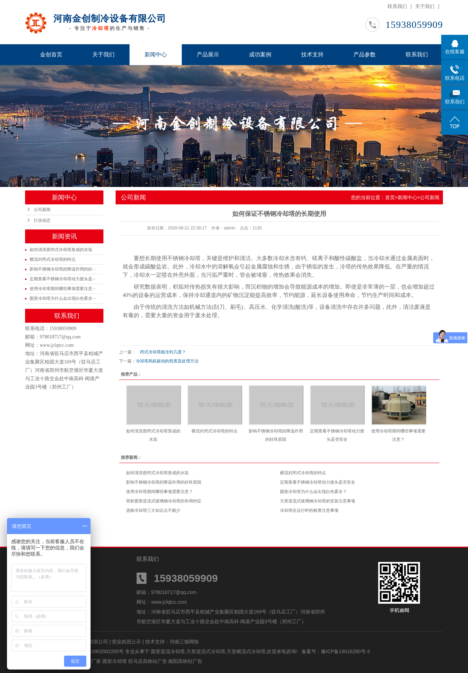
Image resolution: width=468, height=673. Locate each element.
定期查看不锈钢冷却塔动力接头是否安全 (317, 482)
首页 (390, 197)
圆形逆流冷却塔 (168, 651)
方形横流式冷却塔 (246, 651)
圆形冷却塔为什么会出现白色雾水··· (63, 298)
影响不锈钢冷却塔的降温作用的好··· (63, 269)
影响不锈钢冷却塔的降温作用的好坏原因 (163, 482)
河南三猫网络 (184, 641)
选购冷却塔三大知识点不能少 (153, 510)
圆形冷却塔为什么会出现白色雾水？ (313, 491)
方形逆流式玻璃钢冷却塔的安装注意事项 (317, 501)
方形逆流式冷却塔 (205, 651)
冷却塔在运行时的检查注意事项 (309, 510)
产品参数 (364, 54)
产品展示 (208, 54)
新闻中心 (156, 54)
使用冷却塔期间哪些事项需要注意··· (63, 288)
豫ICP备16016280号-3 (345, 651)
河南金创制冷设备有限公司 (109, 18)
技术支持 (312, 54)
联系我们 (397, 6)
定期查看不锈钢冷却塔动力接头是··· (63, 278)
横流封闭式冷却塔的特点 (53, 259)
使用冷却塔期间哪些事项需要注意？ (159, 491)
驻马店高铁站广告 (148, 661)
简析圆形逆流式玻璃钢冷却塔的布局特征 (163, 501)
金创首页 (51, 54)
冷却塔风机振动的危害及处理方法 (167, 361)
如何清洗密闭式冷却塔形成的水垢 (61, 249)
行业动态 (42, 220)
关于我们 (425, 6)
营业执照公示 (126, 641)
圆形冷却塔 (115, 661)
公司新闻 (42, 209)
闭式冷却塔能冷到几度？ (161, 352)
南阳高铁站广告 (185, 661)
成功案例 (260, 54)
